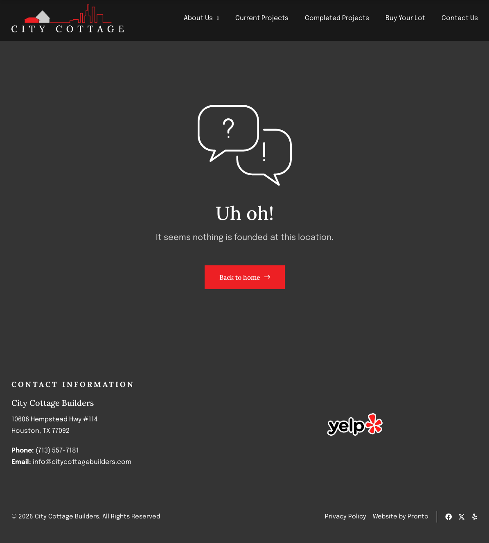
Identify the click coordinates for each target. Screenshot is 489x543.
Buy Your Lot (405, 18)
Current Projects (261, 18)
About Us (201, 18)
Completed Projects (337, 18)
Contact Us (460, 18)
